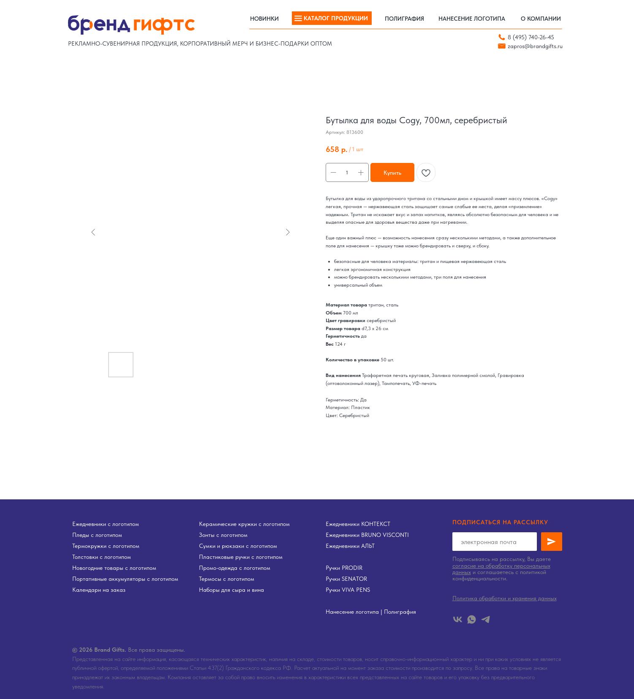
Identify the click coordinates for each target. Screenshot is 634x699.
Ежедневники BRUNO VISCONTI (367, 534)
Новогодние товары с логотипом (114, 567)
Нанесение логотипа (352, 611)
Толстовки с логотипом (101, 556)
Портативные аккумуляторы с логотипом (125, 578)
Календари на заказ (98, 589)
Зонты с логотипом (223, 534)
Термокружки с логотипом (105, 545)
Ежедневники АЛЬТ (350, 545)
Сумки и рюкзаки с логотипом (238, 545)
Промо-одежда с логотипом (234, 567)
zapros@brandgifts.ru (535, 46)
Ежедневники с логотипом (105, 523)
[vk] (457, 619)
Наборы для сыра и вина (231, 589)
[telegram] (485, 619)
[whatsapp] (471, 619)
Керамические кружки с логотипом (244, 523)
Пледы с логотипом (97, 534)
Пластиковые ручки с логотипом (241, 556)
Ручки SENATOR (346, 578)
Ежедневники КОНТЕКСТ (358, 523)
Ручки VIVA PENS (348, 589)
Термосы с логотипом (226, 578)
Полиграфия (400, 611)
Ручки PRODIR (344, 567)
